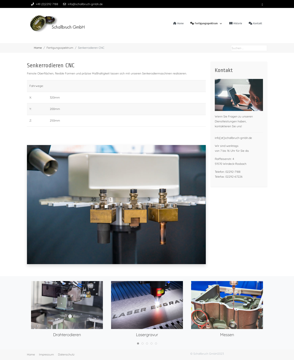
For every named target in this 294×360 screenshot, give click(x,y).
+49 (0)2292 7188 (47, 4)
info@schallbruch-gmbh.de (85, 4)
